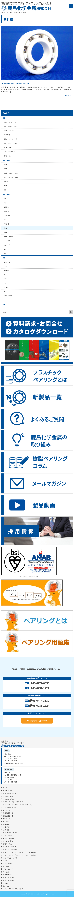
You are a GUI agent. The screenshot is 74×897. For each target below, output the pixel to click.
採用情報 (6, 866)
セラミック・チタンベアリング (13, 802)
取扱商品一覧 (7, 791)
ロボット (6, 203)
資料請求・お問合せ (9, 838)
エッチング (7, 245)
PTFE (5, 266)
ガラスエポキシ (8, 296)
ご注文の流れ (7, 844)
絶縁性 (5, 185)
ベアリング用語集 (8, 880)
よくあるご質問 (8, 841)
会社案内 (6, 824)
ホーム (5, 788)
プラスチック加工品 (9, 807)
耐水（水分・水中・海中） (11, 177)
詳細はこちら (69, 96)
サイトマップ (7, 875)
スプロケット (7, 147)
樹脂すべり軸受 (8, 796)
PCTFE (6, 287)
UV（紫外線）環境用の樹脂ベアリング (15, 83)
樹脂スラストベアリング (10, 126)
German (6, 886)
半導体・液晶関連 (9, 236)
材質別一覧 (6, 819)
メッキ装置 (7, 241)
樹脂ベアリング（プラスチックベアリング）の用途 (19, 855)
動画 (4, 304)
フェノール (7, 262)
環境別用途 (6, 160)
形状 (4, 118)
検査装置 (6, 211)
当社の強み (6, 827)
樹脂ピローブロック (9, 799)
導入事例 (6, 113)
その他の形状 (7, 156)
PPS (5, 283)
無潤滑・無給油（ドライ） (11, 173)
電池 (5, 249)
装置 (5, 199)
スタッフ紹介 (7, 835)
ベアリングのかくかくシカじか (13, 889)
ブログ (5, 861)
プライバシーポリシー (10, 869)
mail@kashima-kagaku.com (13, 763)
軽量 (5, 190)
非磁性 (5, 164)
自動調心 (6, 207)
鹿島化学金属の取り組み (11, 833)
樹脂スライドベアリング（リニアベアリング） (18, 805)
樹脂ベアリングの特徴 (10, 850)
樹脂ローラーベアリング (10, 139)
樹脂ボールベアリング (10, 122)
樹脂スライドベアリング (10, 143)
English (5, 883)
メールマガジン (8, 864)
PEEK (5, 279)
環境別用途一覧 (8, 813)
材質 (4, 258)
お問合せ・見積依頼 (37, 720)
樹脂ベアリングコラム (10, 858)
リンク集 (6, 872)
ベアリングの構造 (8, 878)
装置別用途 (6, 194)
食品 (5, 220)
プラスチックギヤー (9, 151)
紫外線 (5, 228)
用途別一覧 (6, 810)
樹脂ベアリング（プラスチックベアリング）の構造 (19, 852)
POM (5, 291)
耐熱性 (5, 169)
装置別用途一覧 (8, 816)
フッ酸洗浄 (7, 215)
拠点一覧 (6, 830)
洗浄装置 (6, 224)
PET (5, 300)
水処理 (5, 232)
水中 (5, 253)
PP (4, 275)
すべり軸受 (7, 135)
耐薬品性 (6, 181)
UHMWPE (6, 270)
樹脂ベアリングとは (9, 847)
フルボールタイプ (9, 130)
